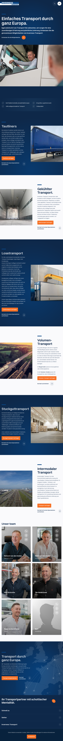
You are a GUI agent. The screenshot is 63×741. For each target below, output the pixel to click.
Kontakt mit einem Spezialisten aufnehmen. (10, 163)
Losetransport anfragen (10, 309)
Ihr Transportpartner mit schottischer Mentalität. (24, 701)
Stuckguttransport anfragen (11, 438)
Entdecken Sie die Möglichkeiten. (11, 37)
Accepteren (31, 736)
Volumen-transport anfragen (47, 378)
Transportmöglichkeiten (10, 678)
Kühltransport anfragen (45, 222)
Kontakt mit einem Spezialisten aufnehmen (46, 228)
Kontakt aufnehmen (43, 383)
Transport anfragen (44, 505)
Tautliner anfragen (8, 158)
